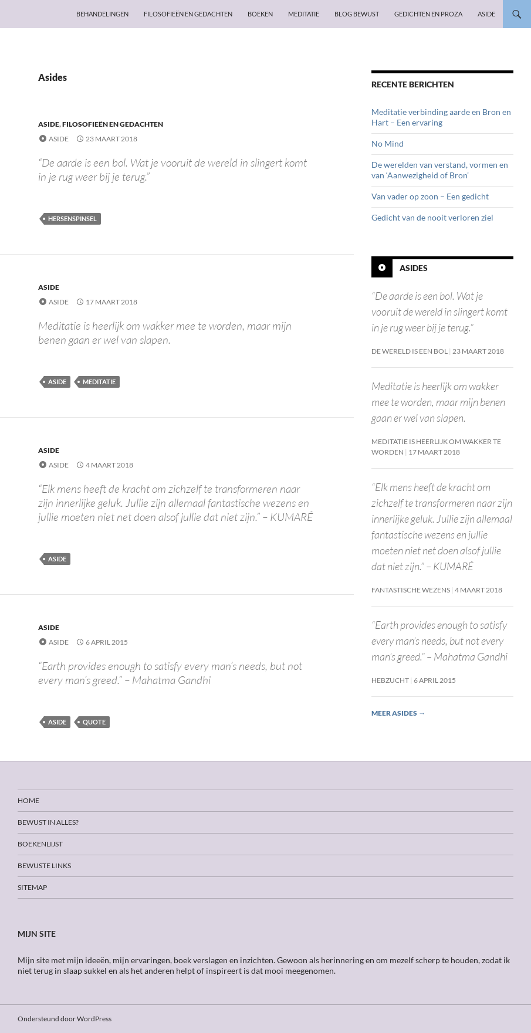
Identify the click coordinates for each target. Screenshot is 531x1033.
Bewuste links (44, 865)
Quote (94, 722)
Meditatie (303, 14)
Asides (414, 268)
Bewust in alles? (48, 822)
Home (28, 800)
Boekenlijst (40, 843)
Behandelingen (102, 14)
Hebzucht (390, 680)
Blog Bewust (356, 14)
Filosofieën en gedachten (188, 14)
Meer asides (398, 713)
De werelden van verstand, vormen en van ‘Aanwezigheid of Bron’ (439, 170)
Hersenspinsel (72, 218)
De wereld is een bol (409, 351)
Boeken (260, 14)
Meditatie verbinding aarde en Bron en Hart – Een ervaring (441, 117)
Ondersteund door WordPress (64, 1018)
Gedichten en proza (428, 14)
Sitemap (32, 887)
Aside (486, 14)
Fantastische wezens (410, 589)
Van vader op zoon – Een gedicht (430, 196)
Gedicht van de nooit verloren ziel (432, 217)
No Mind (387, 143)
